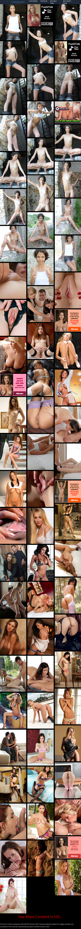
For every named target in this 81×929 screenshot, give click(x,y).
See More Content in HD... (40, 916)
